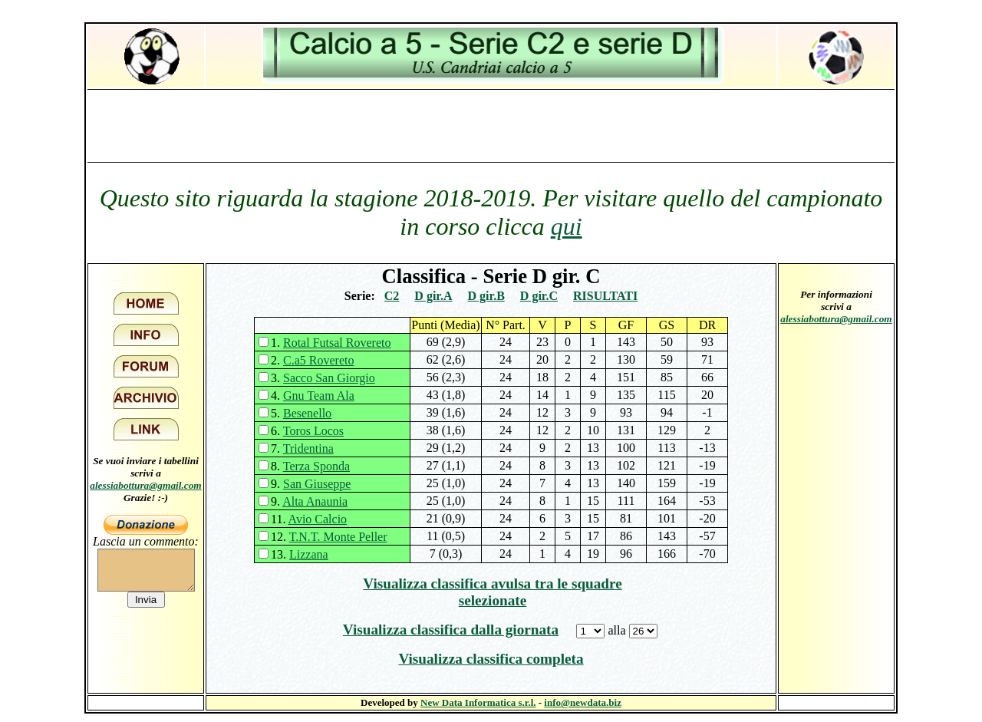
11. (309, 519)
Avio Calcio (318, 519)
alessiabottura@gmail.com (146, 485)
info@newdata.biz (582, 702)
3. (323, 377)
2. (312, 360)
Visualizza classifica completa (490, 659)
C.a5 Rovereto (318, 360)
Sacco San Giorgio (329, 377)
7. (302, 448)
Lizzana (308, 554)
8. (310, 466)
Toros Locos (313, 430)
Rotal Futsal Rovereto (336, 342)
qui (566, 226)
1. (330, 342)
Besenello (307, 413)
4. (312, 395)
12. (329, 536)
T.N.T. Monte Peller (338, 536)
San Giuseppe (317, 483)
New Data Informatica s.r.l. (477, 702)
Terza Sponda (316, 466)
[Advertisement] (491, 125)
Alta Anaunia (315, 501)
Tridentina (308, 448)
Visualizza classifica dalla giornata (451, 629)
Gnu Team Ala (318, 395)
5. (301, 413)
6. (307, 430)
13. (299, 554)
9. (311, 483)
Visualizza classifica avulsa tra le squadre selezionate (492, 591)
